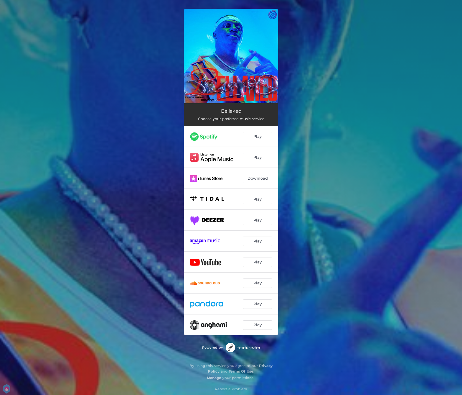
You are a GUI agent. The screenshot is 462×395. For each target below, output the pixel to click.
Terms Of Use (241, 371)
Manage (214, 378)
